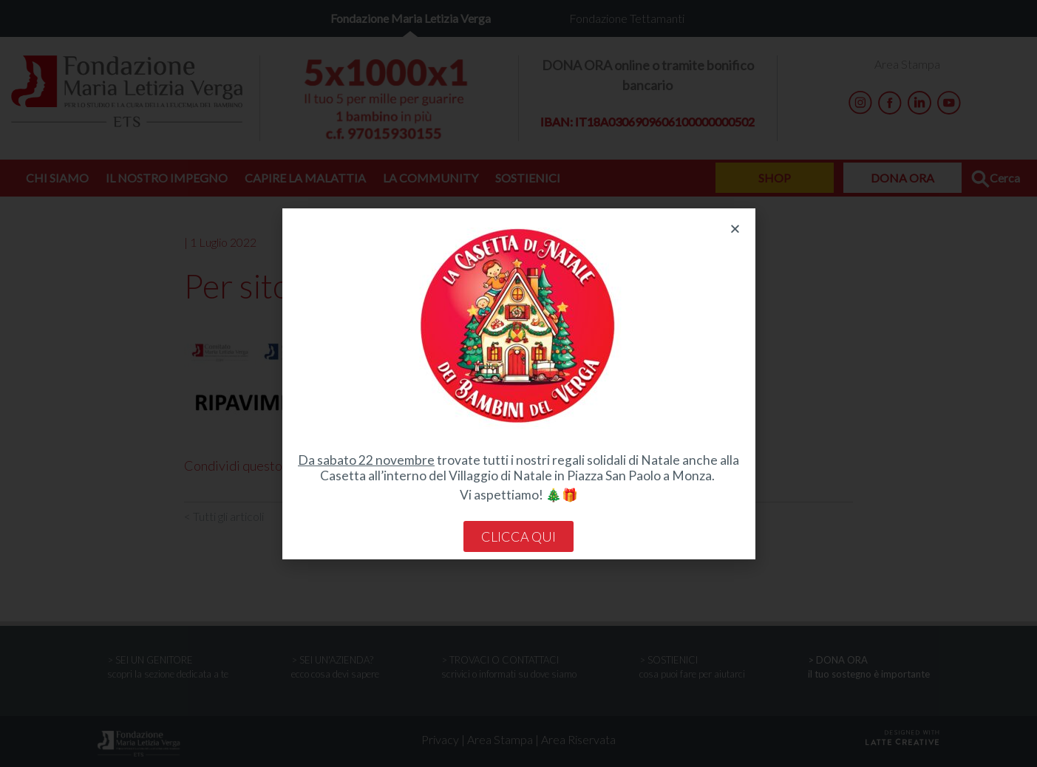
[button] (735, 228)
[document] (518, 383)
